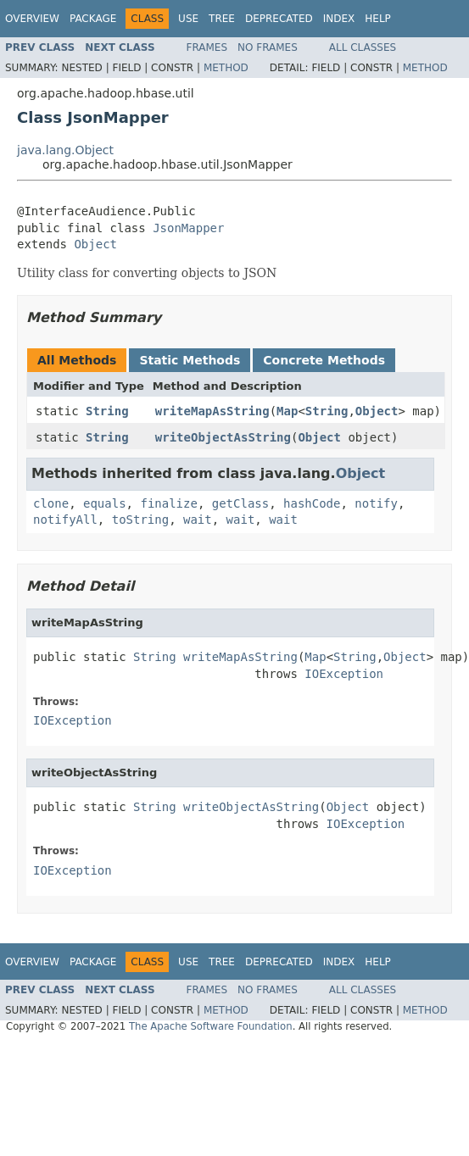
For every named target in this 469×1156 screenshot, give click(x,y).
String (107, 411)
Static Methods (189, 360)
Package (93, 19)
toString (140, 519)
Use (188, 19)
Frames (207, 47)
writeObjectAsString (223, 437)
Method (226, 68)
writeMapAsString (212, 411)
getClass (240, 503)
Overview (32, 19)
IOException (343, 674)
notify (376, 503)
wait (197, 519)
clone (51, 503)
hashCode (311, 503)
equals (104, 503)
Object (95, 244)
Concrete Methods (324, 360)
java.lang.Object (65, 150)
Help (378, 19)
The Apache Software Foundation (211, 1026)
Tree (222, 19)
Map (287, 411)
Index (339, 19)
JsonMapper (188, 228)
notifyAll (65, 519)
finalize (168, 503)
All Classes (362, 47)
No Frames (267, 47)
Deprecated (279, 19)
